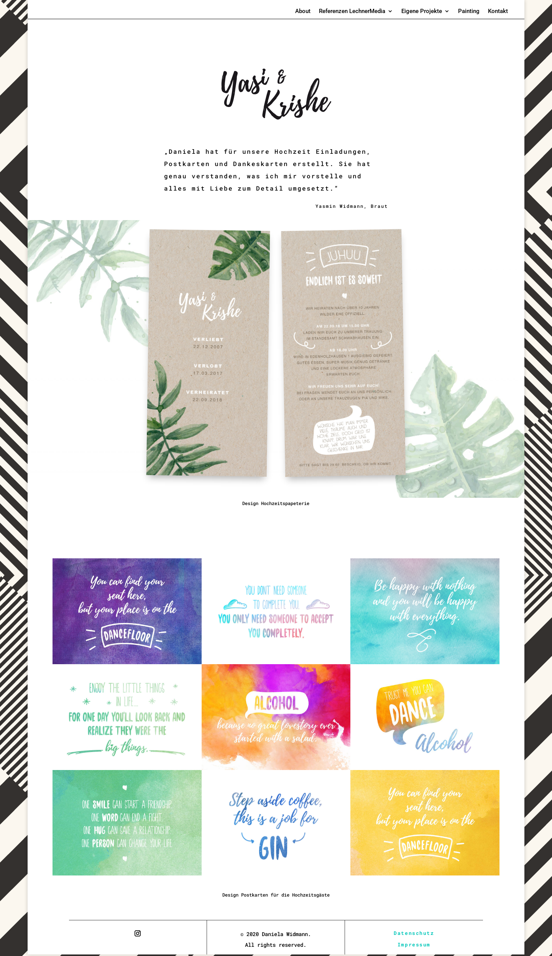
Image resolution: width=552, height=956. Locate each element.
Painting (469, 11)
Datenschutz (414, 933)
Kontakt (498, 11)
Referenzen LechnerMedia (352, 11)
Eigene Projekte (421, 11)
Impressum (414, 945)
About (302, 11)
